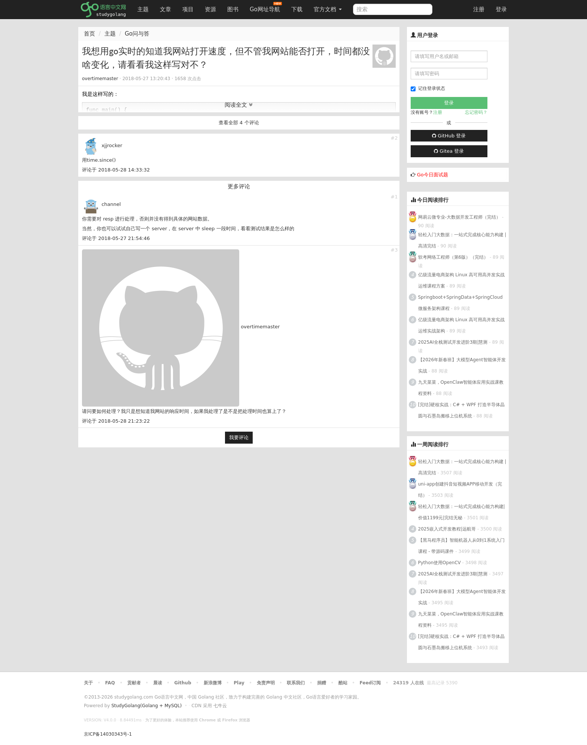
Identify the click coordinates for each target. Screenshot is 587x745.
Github (182, 682)
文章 (165, 9)
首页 (89, 33)
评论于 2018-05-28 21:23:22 (116, 421)
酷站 (342, 682)
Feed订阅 (370, 682)
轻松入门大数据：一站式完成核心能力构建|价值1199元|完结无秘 (461, 512)
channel (111, 204)
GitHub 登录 (449, 136)
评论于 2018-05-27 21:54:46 (116, 238)
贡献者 (134, 682)
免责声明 (266, 682)
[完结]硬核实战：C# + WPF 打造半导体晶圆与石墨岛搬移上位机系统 (461, 410)
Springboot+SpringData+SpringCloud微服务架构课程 (460, 303)
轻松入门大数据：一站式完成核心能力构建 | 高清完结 (462, 240)
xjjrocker (111, 145)
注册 (478, 9)
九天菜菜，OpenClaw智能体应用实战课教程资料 (461, 388)
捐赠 (321, 682)
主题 (143, 9)
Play (239, 682)
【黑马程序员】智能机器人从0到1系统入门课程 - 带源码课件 (461, 546)
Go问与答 (137, 33)
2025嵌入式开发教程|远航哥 (447, 529)
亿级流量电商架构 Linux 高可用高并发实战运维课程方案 (461, 280)
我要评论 (239, 437)
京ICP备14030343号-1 (108, 734)
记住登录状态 (428, 88)
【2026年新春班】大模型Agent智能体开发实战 (462, 365)
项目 (188, 9)
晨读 (157, 682)
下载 (296, 9)
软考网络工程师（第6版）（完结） (453, 257)
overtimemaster (100, 78)
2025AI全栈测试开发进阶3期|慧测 (453, 342)
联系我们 (296, 682)
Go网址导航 (266, 7)
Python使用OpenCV (439, 562)
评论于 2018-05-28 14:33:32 (116, 170)
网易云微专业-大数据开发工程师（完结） (459, 217)
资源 (210, 9)
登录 (501, 9)
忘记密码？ (476, 112)
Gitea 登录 (449, 151)
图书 (232, 9)
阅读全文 (239, 104)
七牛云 (220, 705)
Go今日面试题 (432, 174)
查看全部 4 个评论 (239, 122)
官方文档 (328, 9)
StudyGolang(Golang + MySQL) (146, 705)
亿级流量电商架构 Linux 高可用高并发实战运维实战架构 (461, 325)
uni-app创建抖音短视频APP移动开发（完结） (460, 489)
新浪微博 (213, 682)
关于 (88, 682)
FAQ (110, 682)
